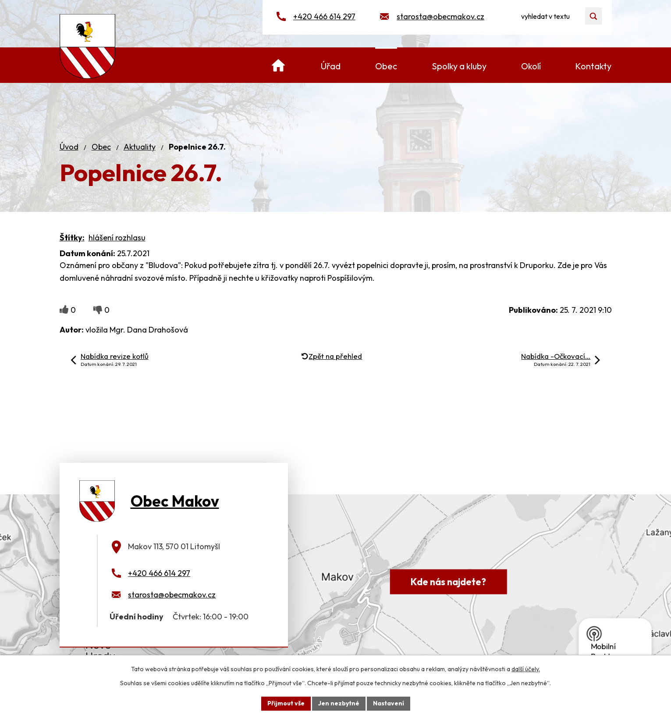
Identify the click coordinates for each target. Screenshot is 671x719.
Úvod (69, 147)
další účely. (525, 669)
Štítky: (72, 238)
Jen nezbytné (338, 703)
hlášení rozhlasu (117, 238)
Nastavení (388, 703)
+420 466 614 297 (324, 16)
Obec (101, 147)
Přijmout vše (286, 703)
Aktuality (140, 147)
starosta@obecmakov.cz (440, 16)
